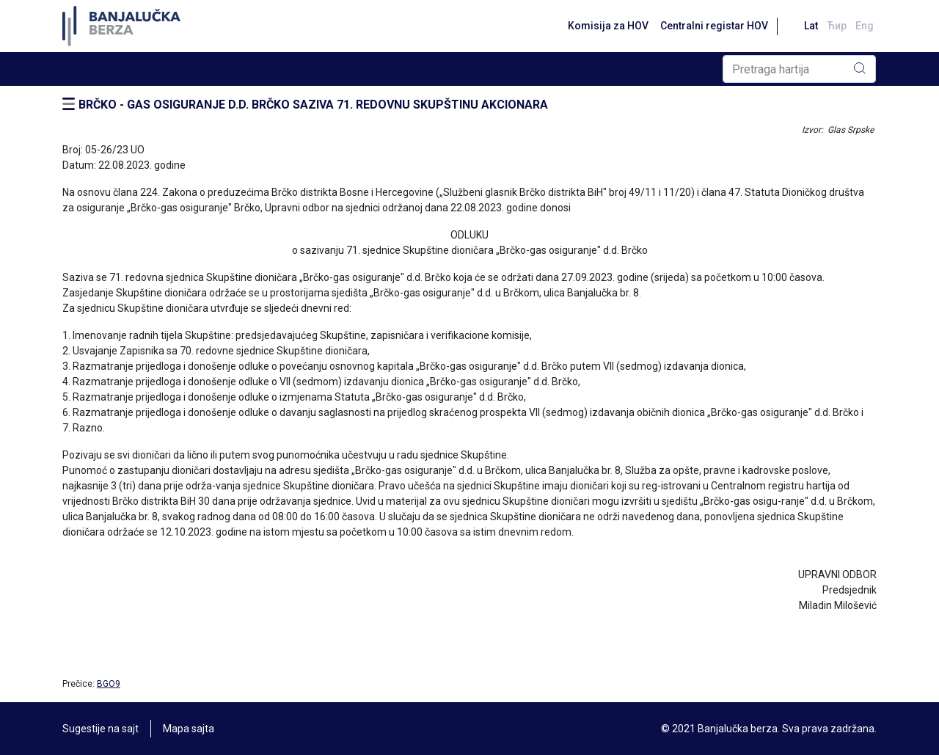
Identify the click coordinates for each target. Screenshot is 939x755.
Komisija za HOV (608, 26)
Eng (864, 26)
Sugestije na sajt (100, 728)
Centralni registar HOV (714, 26)
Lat (811, 26)
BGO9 (108, 684)
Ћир (837, 26)
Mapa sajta (188, 728)
